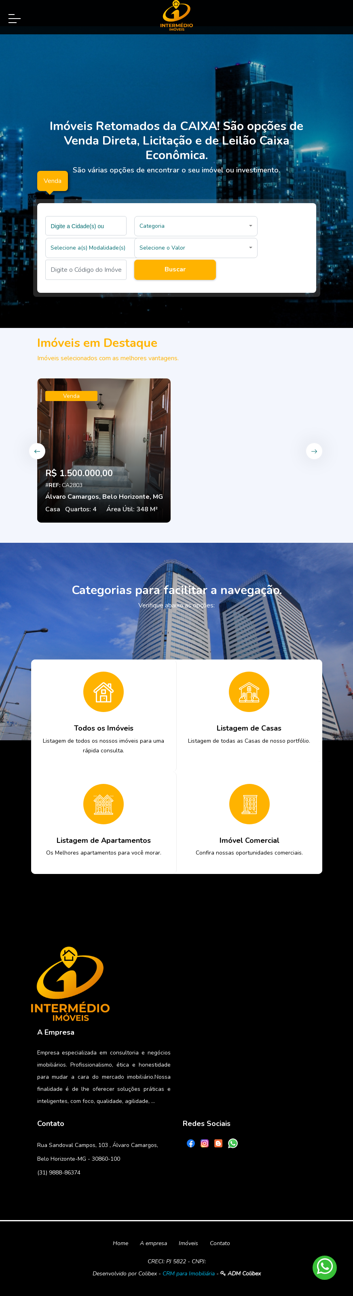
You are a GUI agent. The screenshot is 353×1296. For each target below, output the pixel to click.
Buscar (175, 269)
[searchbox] (87, 225)
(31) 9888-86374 (58, 1172)
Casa (52, 509)
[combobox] (86, 225)
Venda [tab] (52, 180)
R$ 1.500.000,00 (79, 473)
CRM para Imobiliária (189, 1273)
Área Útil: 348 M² (132, 509)
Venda (71, 396)
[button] (196, 226)
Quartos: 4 (81, 509)
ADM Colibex (240, 1273)
